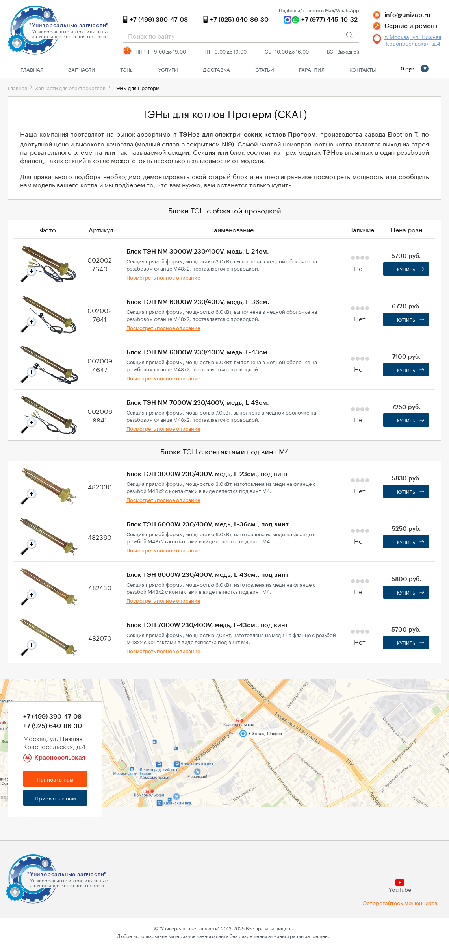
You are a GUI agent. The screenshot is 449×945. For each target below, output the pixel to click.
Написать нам (55, 779)
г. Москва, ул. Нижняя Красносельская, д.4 (412, 40)
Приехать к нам (55, 797)
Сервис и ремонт (411, 26)
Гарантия (312, 69)
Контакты (362, 69)
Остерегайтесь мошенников (399, 902)
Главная (31, 69)
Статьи (264, 69)
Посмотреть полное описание (163, 277)
